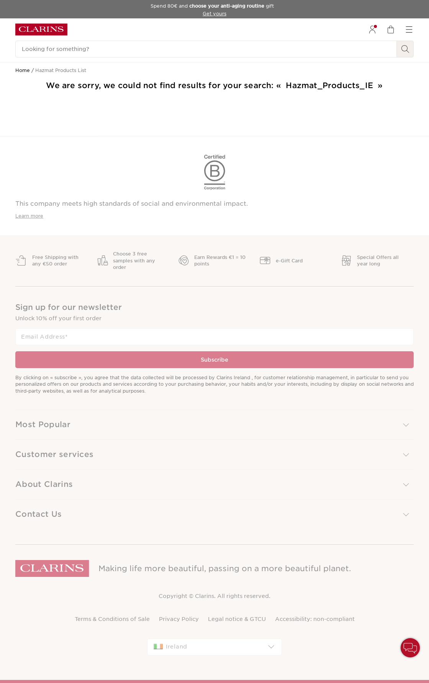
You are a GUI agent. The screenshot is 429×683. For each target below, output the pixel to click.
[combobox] (214, 647)
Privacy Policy (179, 619)
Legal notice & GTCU (237, 619)
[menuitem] (372, 29)
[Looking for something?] (206, 49)
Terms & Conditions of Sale (112, 619)
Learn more (29, 216)
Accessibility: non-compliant (315, 619)
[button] (214, 424)
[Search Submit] (405, 49)
